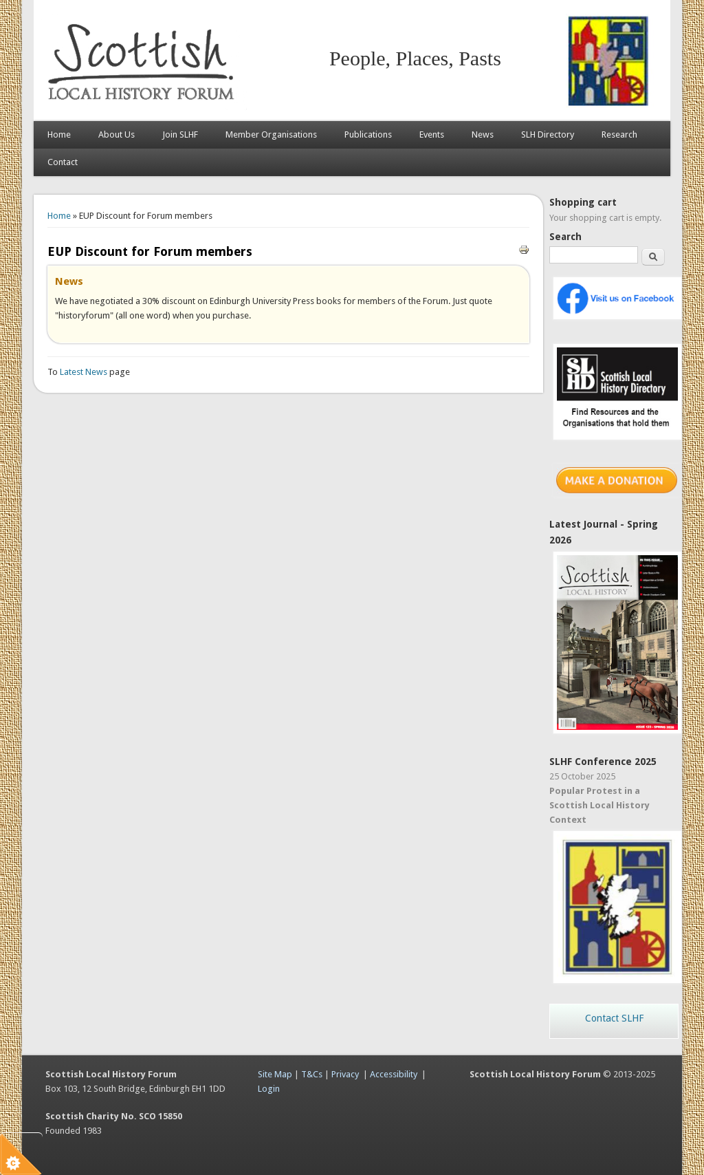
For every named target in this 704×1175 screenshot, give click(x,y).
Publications (368, 134)
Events (431, 134)
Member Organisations (271, 134)
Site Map (275, 1074)
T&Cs (311, 1074)
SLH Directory (547, 134)
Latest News (84, 372)
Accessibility (393, 1074)
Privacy (345, 1074)
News (483, 134)
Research (619, 134)
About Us (116, 134)
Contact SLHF (614, 1018)
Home (59, 134)
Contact (62, 162)
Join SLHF (180, 134)
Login (269, 1089)
